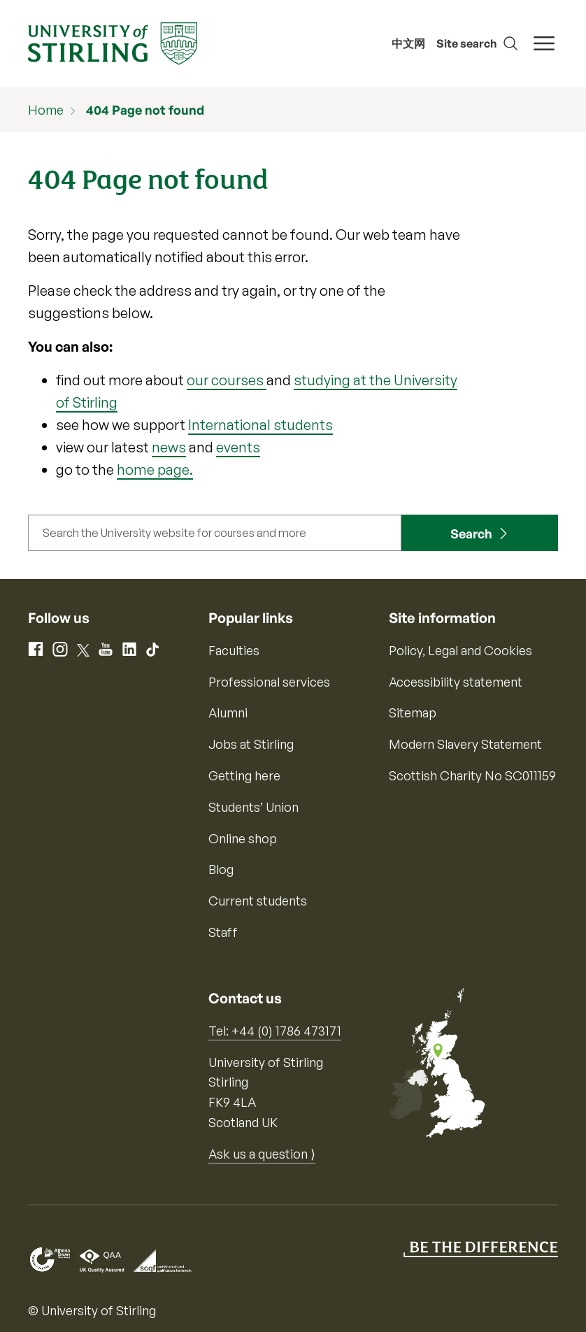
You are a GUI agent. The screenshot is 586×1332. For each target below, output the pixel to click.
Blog (221, 869)
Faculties (233, 650)
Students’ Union (253, 807)
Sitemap (412, 712)
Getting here (244, 775)
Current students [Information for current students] (257, 900)
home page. (155, 469)
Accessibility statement (455, 681)
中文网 (408, 43)
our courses (226, 380)
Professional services (269, 681)
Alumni (228, 712)
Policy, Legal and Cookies (460, 650)
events (238, 447)
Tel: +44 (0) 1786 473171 (274, 1030)
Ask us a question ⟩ (261, 1153)
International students (260, 425)
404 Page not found (145, 109)
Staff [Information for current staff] (223, 932)
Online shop (242, 838)
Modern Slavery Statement (465, 744)
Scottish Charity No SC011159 (472, 775)
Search (471, 533)
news (169, 447)
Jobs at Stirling (251, 744)
